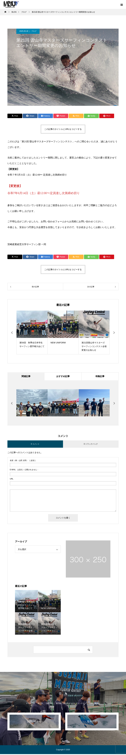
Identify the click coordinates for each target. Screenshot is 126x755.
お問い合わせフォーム (52, 221)
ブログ (34, 31)
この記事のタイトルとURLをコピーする (63, 129)
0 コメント (35, 445)
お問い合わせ (94, 704)
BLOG (40, 704)
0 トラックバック (91, 445)
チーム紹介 (30, 704)
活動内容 (49, 704)
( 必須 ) (22, 461)
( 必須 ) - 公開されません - (24, 470)
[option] (32, 332)
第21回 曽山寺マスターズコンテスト (71, 704)
